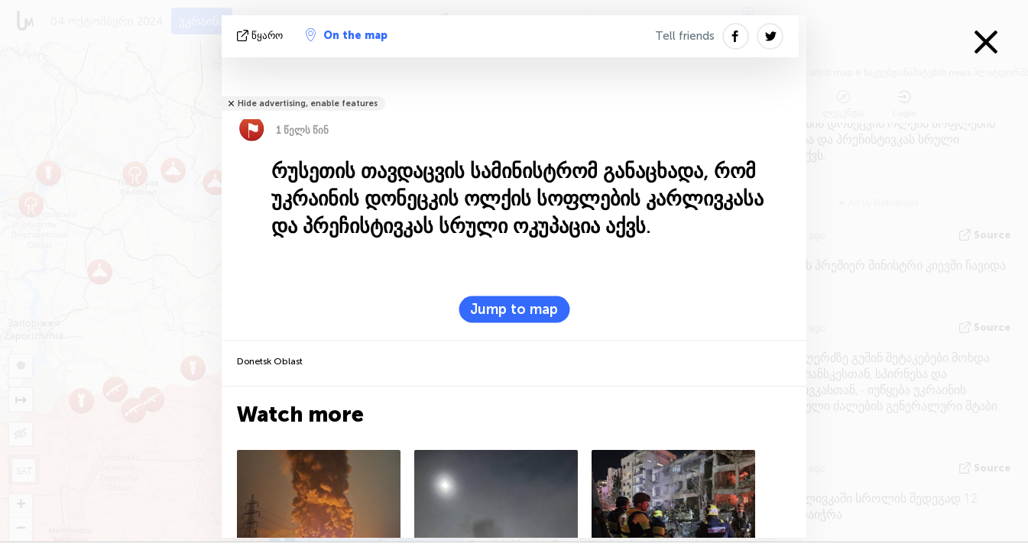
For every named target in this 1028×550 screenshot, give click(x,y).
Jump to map (514, 309)
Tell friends (685, 36)
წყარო (261, 35)
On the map (347, 35)
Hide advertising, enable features (308, 103)
